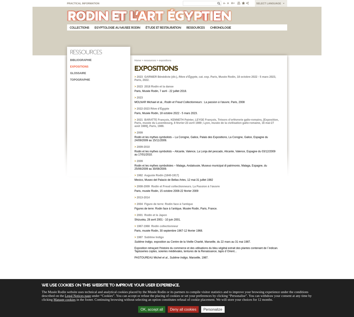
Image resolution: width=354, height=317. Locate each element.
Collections (79, 27)
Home (138, 60)
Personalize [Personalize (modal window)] (212, 309)
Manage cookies (65, 299)
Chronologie (220, 27)
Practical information (83, 3)
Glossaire (78, 73)
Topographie (80, 79)
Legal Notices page (78, 296)
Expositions (79, 66)
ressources (150, 60)
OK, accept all (151, 309)
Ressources (195, 27)
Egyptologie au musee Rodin (117, 27)
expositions (165, 60)
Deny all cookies (183, 309)
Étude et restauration (163, 27)
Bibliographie (81, 60)
